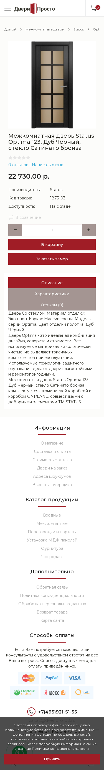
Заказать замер (52, 258)
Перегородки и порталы (52, 531)
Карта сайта (52, 620)
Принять (52, 759)
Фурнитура (52, 548)
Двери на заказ (52, 468)
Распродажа (52, 556)
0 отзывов (18, 164)
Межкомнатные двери (45, 29)
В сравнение (24, 217)
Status (78, 29)
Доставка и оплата (52, 451)
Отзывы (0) (52, 304)
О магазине (52, 443)
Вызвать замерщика (52, 484)
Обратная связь (52, 587)
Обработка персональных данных (52, 603)
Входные (52, 515)
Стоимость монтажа (52, 459)
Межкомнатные (52, 523)
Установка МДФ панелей (52, 540)
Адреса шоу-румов (52, 476)
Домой (10, 29)
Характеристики (52, 293)
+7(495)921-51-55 (52, 712)
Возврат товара (52, 612)
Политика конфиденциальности (52, 595)
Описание (52, 282)
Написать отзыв (47, 164)
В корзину (52, 244)
